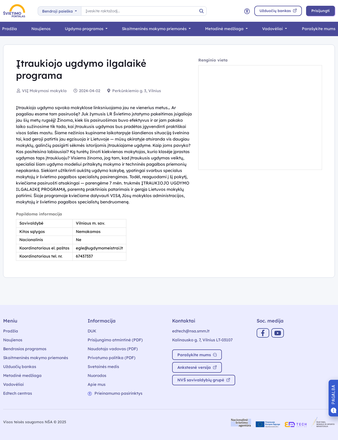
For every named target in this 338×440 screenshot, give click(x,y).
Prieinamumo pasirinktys (115, 393)
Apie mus (96, 384)
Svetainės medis (103, 366)
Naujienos (40, 28)
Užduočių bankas (19, 366)
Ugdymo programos (84, 28)
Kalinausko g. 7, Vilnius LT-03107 (202, 339)
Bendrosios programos (24, 348)
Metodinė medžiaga (225, 28)
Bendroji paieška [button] (58, 11)
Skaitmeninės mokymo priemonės (155, 28)
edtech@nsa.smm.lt (191, 330)
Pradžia (10, 330)
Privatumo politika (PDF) (112, 357)
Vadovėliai (273, 28)
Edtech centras (17, 393)
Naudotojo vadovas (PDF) (113, 348)
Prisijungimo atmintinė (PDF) (115, 339)
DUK (92, 330)
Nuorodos (97, 375)
